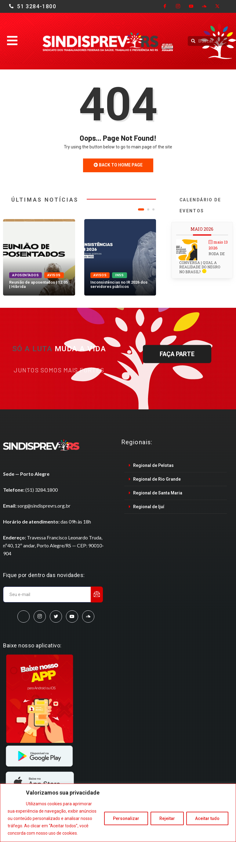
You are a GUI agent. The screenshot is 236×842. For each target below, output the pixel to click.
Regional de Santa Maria (157, 492)
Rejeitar (167, 818)
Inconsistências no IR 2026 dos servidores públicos (118, 284)
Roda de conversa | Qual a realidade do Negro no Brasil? (202, 262)
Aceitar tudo (207, 818)
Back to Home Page (118, 164)
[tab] (175, 465)
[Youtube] (191, 6)
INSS (119, 275)
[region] (118, 813)
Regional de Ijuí (148, 506)
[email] (47, 594)
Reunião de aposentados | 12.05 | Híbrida (38, 284)
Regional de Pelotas (153, 465)
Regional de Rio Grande (157, 479)
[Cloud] (204, 6)
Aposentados (25, 275)
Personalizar (126, 818)
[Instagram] (178, 6)
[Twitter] (217, 6)
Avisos (54, 275)
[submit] (97, 594)
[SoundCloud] (88, 616)
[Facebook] (164, 6)
